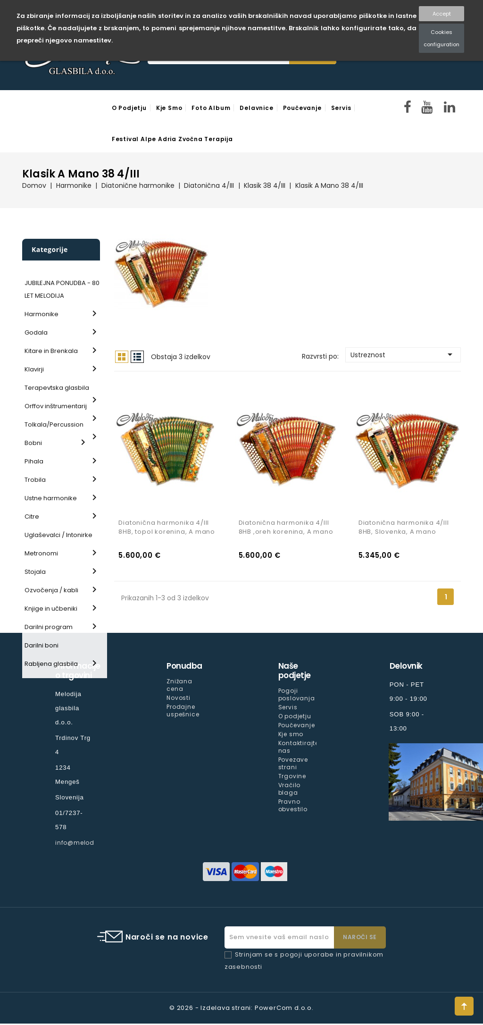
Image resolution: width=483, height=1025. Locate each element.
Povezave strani (293, 765)
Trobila (35, 479)
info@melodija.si (82, 844)
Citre (32, 516)
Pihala (34, 461)
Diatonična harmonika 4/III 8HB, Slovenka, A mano (403, 529)
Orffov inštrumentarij (56, 406)
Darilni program (49, 626)
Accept (442, 13)
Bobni (33, 442)
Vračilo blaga (289, 790)
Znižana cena (179, 686)
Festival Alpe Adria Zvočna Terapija (172, 139)
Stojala (35, 571)
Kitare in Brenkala (51, 350)
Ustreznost (403, 354)
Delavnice (256, 108)
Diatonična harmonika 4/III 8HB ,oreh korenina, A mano (286, 529)
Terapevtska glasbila (57, 387)
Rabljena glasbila (51, 663)
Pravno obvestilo (293, 807)
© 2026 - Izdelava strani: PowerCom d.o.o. (241, 1009)
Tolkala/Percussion (54, 424)
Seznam (137, 356)
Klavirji (34, 369)
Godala (36, 332)
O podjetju (129, 108)
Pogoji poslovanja (296, 696)
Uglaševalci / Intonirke (58, 534)
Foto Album (211, 108)
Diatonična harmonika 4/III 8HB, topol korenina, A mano (166, 529)
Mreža (121, 356)
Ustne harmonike (51, 498)
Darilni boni (41, 645)
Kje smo (169, 108)
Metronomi (41, 553)
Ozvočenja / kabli (51, 590)
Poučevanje (302, 108)
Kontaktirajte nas (298, 748)
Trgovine (292, 777)
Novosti (179, 699)
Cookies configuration (441, 38)
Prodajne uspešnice (183, 712)
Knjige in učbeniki (51, 608)
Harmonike (41, 314)
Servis (341, 108)
